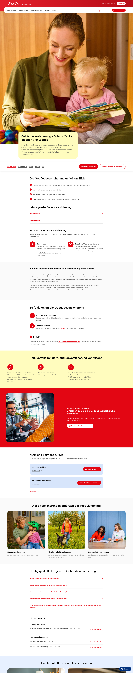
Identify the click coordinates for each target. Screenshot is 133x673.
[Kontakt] (125, 669)
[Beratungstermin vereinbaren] (112, 166)
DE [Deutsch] (103, 3)
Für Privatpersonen (26, 4)
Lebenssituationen (37, 10)
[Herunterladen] (97, 633)
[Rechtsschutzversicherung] (107, 543)
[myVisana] (121, 3)
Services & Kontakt (51, 10)
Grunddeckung (66, 218)
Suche (113, 3)
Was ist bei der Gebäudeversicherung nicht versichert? (66, 603)
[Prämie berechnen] (119, 10)
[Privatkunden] (13, 3)
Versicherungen (23, 10)
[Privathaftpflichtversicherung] (67, 543)
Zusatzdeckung (66, 224)
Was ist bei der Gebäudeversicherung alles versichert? (66, 590)
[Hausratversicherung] (26, 542)
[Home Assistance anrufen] (89, 487)
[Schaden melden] (104, 10)
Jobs (108, 3)
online (63, 333)
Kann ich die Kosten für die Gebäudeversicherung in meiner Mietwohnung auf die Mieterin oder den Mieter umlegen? (66, 611)
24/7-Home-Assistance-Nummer (69, 346)
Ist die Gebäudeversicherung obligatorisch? (66, 583)
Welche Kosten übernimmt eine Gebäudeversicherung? (66, 596)
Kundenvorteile (11, 10)
